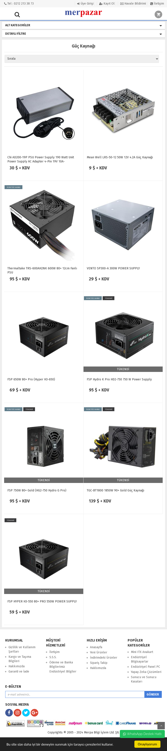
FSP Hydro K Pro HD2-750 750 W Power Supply (119, 379)
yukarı (161, 725)
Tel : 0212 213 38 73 (19, 3)
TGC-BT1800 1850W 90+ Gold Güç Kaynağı (115, 490)
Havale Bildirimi (133, 3)
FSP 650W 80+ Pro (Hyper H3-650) (31, 379)
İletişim (157, 3)
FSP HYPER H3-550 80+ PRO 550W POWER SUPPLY (42, 601)
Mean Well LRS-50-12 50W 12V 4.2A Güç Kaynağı (120, 157)
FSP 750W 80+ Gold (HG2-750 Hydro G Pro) (36, 490)
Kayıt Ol (107, 3)
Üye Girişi (85, 3)
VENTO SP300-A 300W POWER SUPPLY (113, 268)
